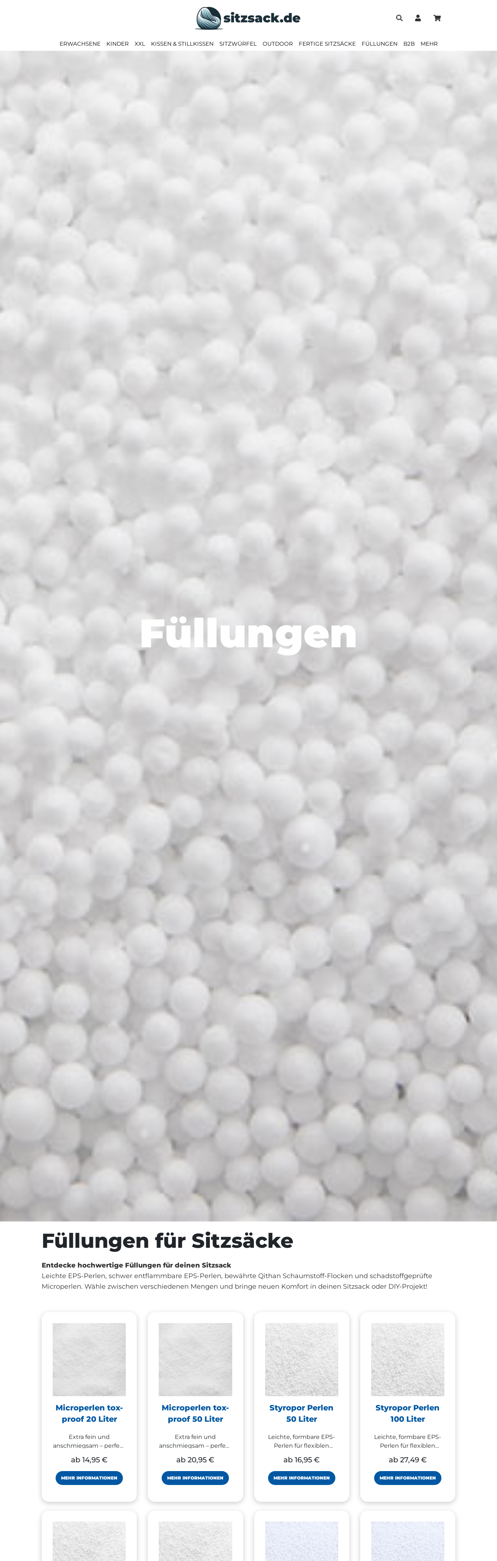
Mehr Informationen (89, 1478)
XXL (140, 43)
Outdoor (278, 43)
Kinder (117, 43)
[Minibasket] (437, 18)
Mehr (429, 43)
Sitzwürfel (238, 43)
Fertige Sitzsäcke (327, 43)
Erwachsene (80, 43)
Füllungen (380, 43)
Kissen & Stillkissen (182, 43)
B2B (409, 43)
